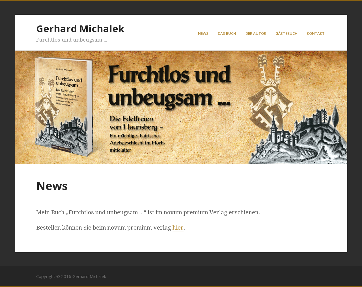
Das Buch (227, 33)
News (203, 33)
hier (178, 227)
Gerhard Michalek (80, 28)
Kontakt (316, 33)
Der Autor (255, 33)
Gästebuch (286, 33)
